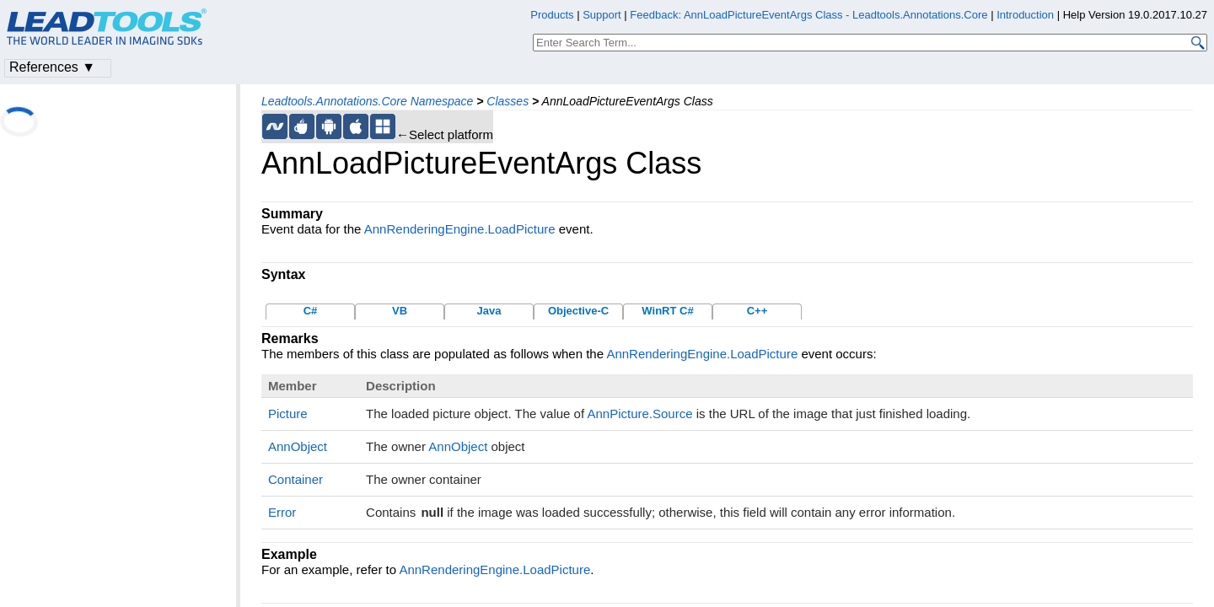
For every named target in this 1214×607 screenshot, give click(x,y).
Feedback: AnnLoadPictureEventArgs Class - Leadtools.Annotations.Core (810, 14)
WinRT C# (667, 310)
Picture (288, 413)
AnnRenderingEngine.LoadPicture (460, 229)
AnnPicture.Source (639, 413)
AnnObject (297, 446)
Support (602, 14)
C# (311, 310)
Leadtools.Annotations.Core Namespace (367, 101)
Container (295, 479)
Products (551, 14)
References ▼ (52, 67)
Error (282, 512)
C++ (757, 310)
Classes (507, 101)
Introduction (1025, 14)
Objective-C (578, 310)
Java (489, 310)
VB (399, 310)
